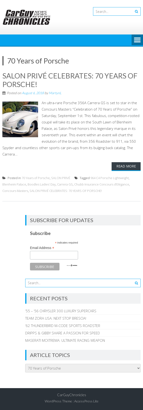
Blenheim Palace (14, 184)
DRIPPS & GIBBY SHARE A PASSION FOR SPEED (62, 333)
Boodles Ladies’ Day (42, 184)
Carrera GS (65, 184)
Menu (137, 40)
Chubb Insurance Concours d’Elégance (101, 184)
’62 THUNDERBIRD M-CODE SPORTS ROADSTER (62, 325)
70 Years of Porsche (36, 178)
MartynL (55, 93)
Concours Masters (15, 191)
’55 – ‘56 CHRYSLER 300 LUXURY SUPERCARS (60, 310)
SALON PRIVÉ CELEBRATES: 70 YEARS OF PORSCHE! (66, 191)
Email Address (42, 248)
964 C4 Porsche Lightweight (109, 178)
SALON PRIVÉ (60, 178)
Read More (126, 166)
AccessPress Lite (86, 401)
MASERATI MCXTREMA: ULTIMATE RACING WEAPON (65, 340)
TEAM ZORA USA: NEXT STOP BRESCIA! (55, 318)
